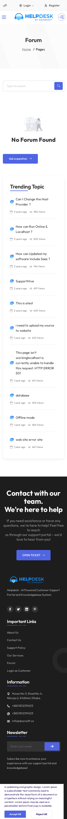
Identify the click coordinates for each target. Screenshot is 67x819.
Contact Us (14, 640)
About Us (12, 632)
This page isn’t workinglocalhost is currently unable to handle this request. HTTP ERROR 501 (35, 363)
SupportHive (25, 281)
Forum (11, 663)
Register (52, 5)
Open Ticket (33, 555)
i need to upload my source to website (35, 328)
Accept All (15, 814)
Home (26, 49)
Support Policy (16, 647)
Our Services (15, 655)
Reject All (41, 814)
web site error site (29, 440)
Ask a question (20, 158)
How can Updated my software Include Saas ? (33, 256)
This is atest (24, 303)
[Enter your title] (33, 86)
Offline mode (25, 417)
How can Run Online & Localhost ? (32, 229)
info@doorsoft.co (20, 721)
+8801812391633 (20, 705)
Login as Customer (19, 670)
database (22, 395)
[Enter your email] (34, 746)
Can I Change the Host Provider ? (32, 201)
